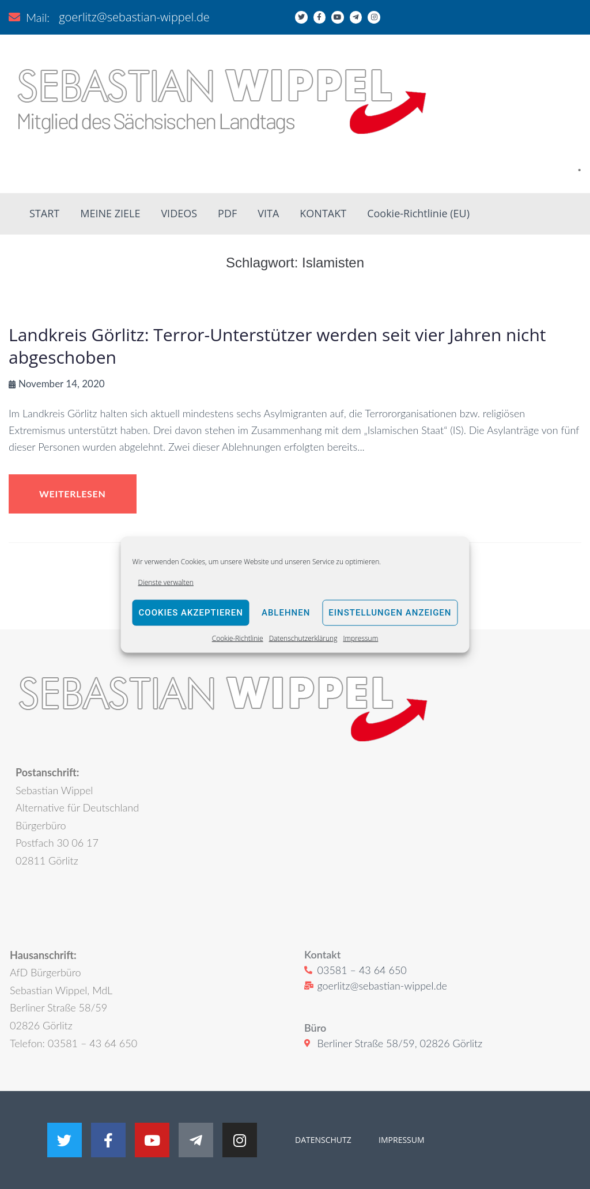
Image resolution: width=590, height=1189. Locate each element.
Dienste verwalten (166, 582)
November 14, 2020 (61, 384)
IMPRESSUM (400, 1139)
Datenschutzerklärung (303, 638)
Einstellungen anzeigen (389, 612)
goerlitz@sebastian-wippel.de (134, 17)
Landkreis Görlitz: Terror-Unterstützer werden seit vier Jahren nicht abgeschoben (277, 346)
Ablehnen (286, 612)
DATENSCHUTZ (323, 1139)
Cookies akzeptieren (191, 612)
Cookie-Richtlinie (237, 638)
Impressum (360, 638)
